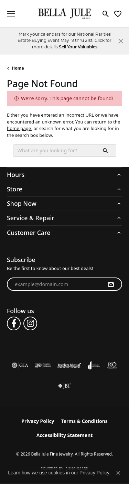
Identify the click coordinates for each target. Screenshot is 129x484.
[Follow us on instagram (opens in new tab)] (30, 323)
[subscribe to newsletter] (110, 284)
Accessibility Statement (64, 435)
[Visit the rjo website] (112, 365)
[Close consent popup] (118, 473)
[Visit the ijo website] (43, 365)
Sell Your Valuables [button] (78, 47)
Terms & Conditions (84, 421)
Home (18, 68)
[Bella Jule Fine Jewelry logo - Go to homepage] (64, 14)
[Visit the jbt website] (64, 386)
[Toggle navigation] (11, 13)
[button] (105, 14)
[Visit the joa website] (94, 365)
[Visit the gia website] (20, 365)
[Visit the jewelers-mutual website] (69, 365)
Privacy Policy (37, 421)
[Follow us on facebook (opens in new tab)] (14, 323)
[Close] (120, 41)
